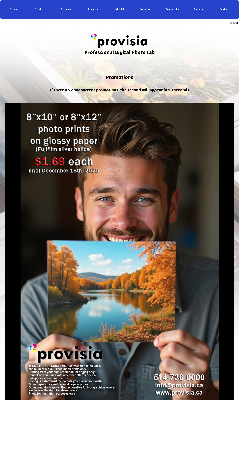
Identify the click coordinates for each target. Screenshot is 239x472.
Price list (119, 9)
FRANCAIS (234, 23)
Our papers (66, 9)
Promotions (146, 9)
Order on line (173, 9)
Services (39, 9)
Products (93, 9)
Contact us (226, 9)
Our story (199, 9)
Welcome (13, 9)
